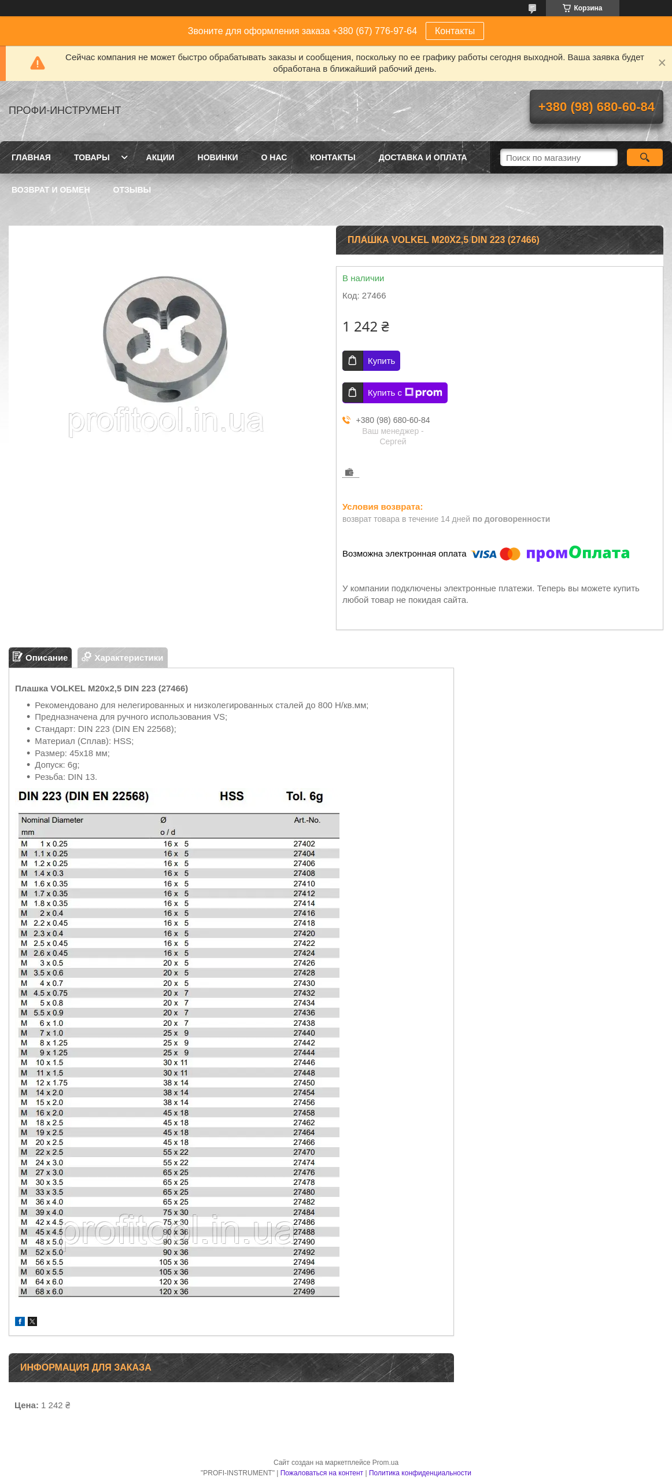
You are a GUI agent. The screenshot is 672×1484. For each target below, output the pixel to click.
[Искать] (645, 157)
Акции (160, 157)
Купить (381, 361)
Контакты (455, 31)
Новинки (218, 157)
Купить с (405, 393)
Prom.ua (385, 1463)
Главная (31, 157)
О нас (274, 157)
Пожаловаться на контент (321, 1473)
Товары (92, 157)
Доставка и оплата (423, 157)
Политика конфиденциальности (420, 1473)
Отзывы (132, 189)
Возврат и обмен (51, 189)
